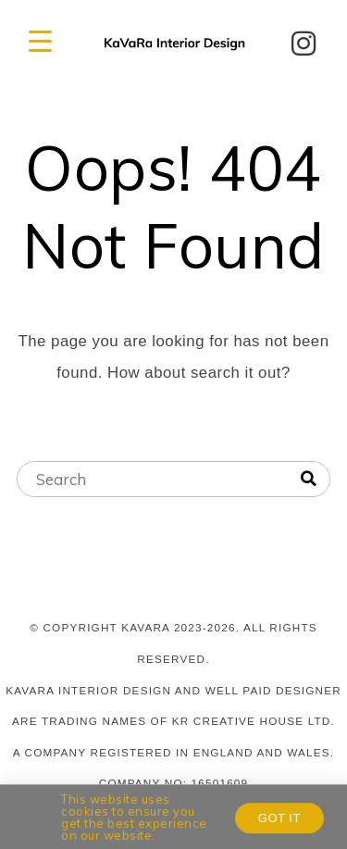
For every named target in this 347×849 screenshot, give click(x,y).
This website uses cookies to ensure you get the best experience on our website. (134, 818)
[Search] (308, 479)
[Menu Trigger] (41, 42)
